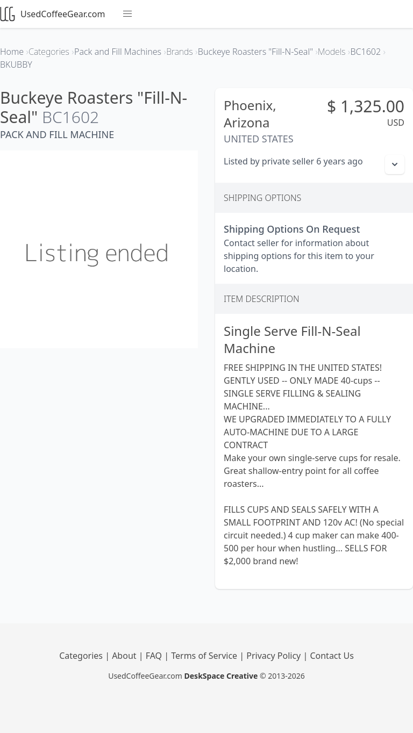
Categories (82, 656)
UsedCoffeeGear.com (52, 13)
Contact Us (331, 656)
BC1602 (70, 117)
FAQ (155, 656)
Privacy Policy (274, 656)
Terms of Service (205, 656)
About (125, 656)
